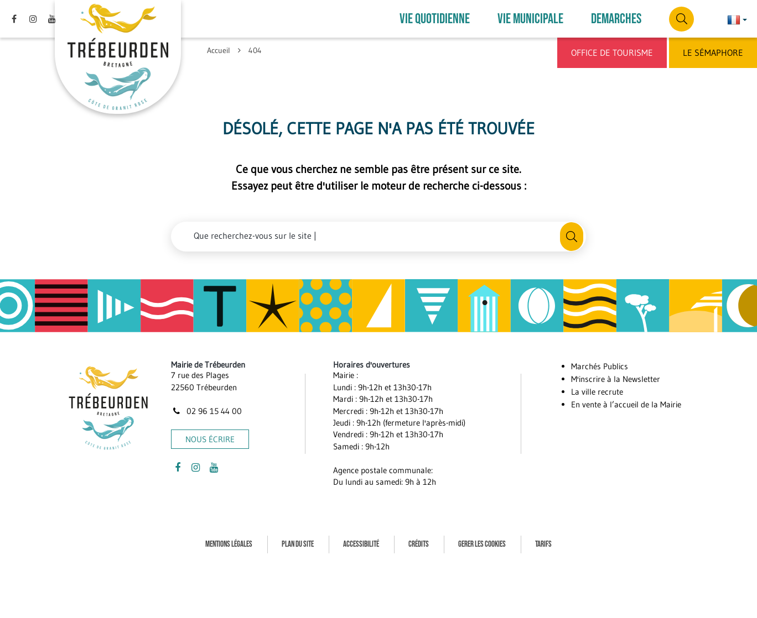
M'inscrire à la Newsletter (615, 379)
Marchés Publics (599, 366)
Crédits (418, 544)
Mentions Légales (228, 544)
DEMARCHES (616, 19)
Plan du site (298, 544)
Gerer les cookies (482, 544)
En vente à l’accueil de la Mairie (626, 404)
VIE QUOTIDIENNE (435, 19)
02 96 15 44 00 (206, 411)
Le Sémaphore (713, 52)
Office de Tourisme (612, 52)
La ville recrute (597, 391)
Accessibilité (361, 544)
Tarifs (543, 544)
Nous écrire (210, 439)
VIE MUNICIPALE (530, 19)
